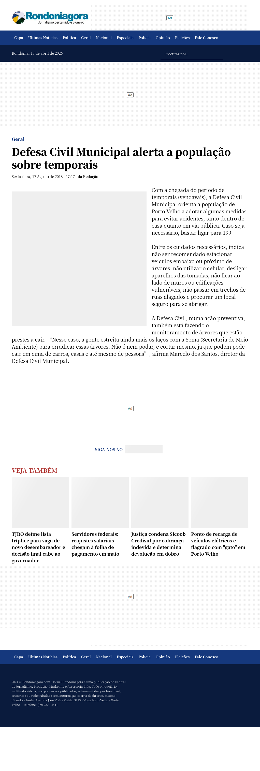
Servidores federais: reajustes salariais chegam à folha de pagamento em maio (95, 543)
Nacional (104, 37)
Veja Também (34, 470)
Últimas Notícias (42, 37)
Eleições (182, 37)
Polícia (144, 37)
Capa (18, 37)
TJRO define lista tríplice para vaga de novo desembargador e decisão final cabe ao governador (38, 547)
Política (69, 37)
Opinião (163, 37)
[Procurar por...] (192, 53)
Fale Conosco (206, 37)
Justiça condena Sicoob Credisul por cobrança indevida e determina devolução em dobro (158, 543)
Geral (86, 37)
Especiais (125, 37)
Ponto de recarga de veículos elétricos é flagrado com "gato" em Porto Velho (218, 543)
